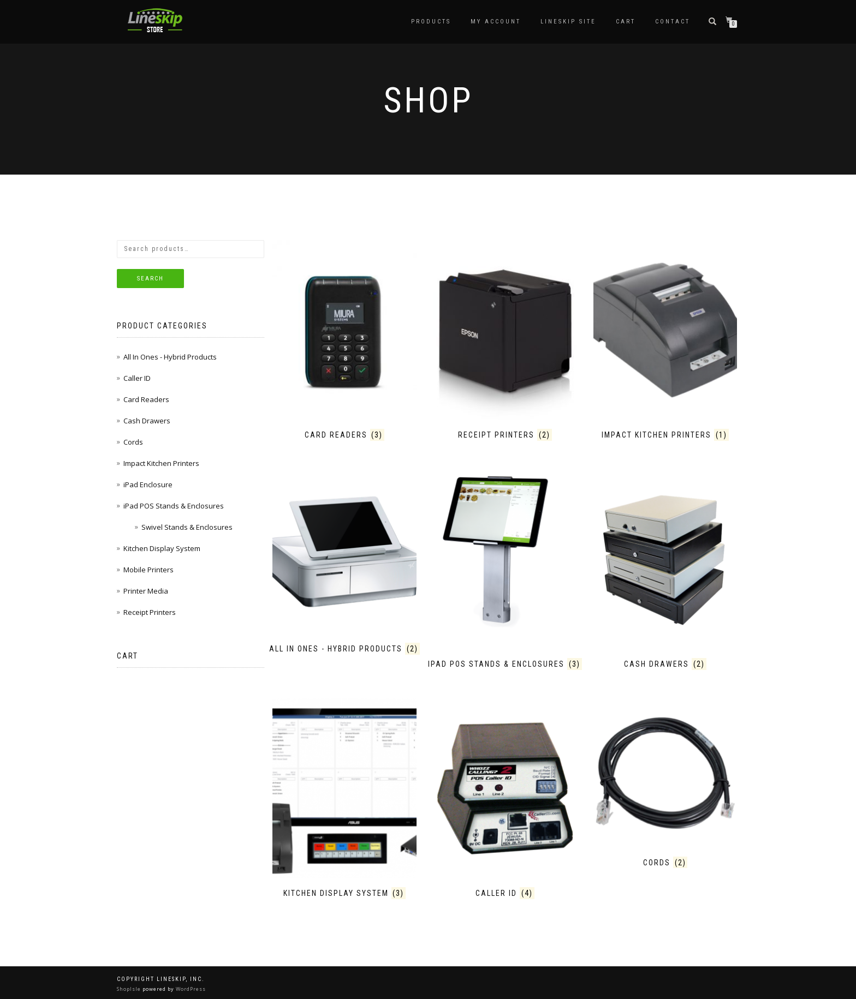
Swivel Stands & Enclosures (187, 527)
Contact (672, 21)
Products (431, 21)
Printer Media (145, 591)
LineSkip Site (568, 21)
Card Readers (146, 399)
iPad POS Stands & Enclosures (173, 506)
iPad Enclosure (148, 484)
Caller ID (137, 378)
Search (150, 278)
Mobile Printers (148, 570)
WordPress (190, 988)
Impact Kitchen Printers (161, 463)
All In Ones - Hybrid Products (170, 357)
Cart (625, 21)
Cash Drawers (146, 421)
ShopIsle (129, 988)
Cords (133, 442)
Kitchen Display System (161, 548)
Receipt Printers (149, 612)
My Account (496, 21)
